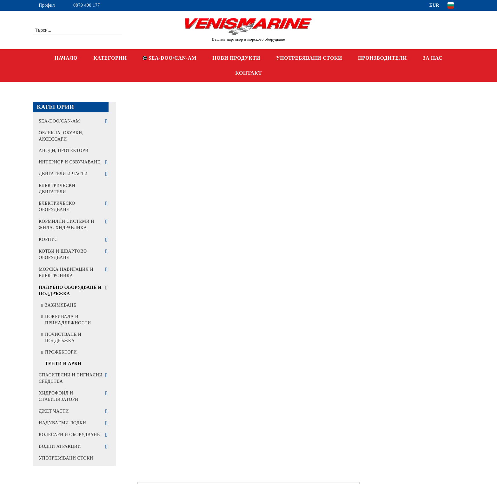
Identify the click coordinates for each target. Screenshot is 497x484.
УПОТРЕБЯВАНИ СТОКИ (309, 58)
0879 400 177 (86, 5)
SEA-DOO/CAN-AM (169, 58)
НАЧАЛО (66, 58)
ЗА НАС (432, 58)
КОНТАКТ (248, 73)
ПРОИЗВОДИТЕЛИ (382, 58)
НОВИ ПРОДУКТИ (236, 58)
